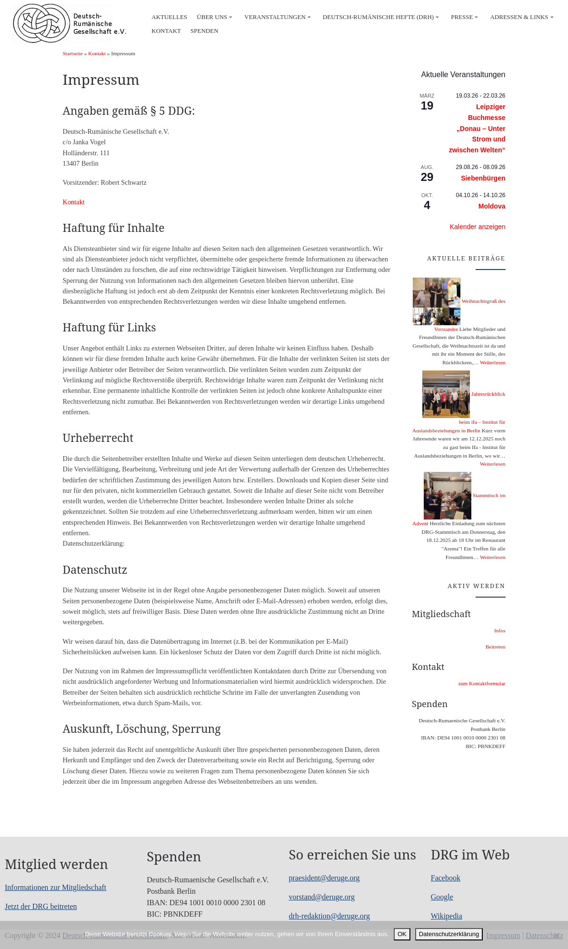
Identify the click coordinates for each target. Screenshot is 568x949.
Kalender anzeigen (478, 226)
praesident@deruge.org (324, 878)
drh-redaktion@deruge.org (329, 916)
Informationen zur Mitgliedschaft (55, 887)
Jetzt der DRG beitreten (41, 906)
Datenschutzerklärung (449, 934)
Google (442, 897)
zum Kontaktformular (481, 683)
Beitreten (496, 646)
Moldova (492, 206)
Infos (499, 630)
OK (402, 934)
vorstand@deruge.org (322, 897)
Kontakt (97, 53)
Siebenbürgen (483, 178)
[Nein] (556, 935)
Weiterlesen (492, 362)
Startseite (73, 53)
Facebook (445, 878)
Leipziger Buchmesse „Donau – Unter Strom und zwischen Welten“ (477, 128)
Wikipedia (446, 916)
